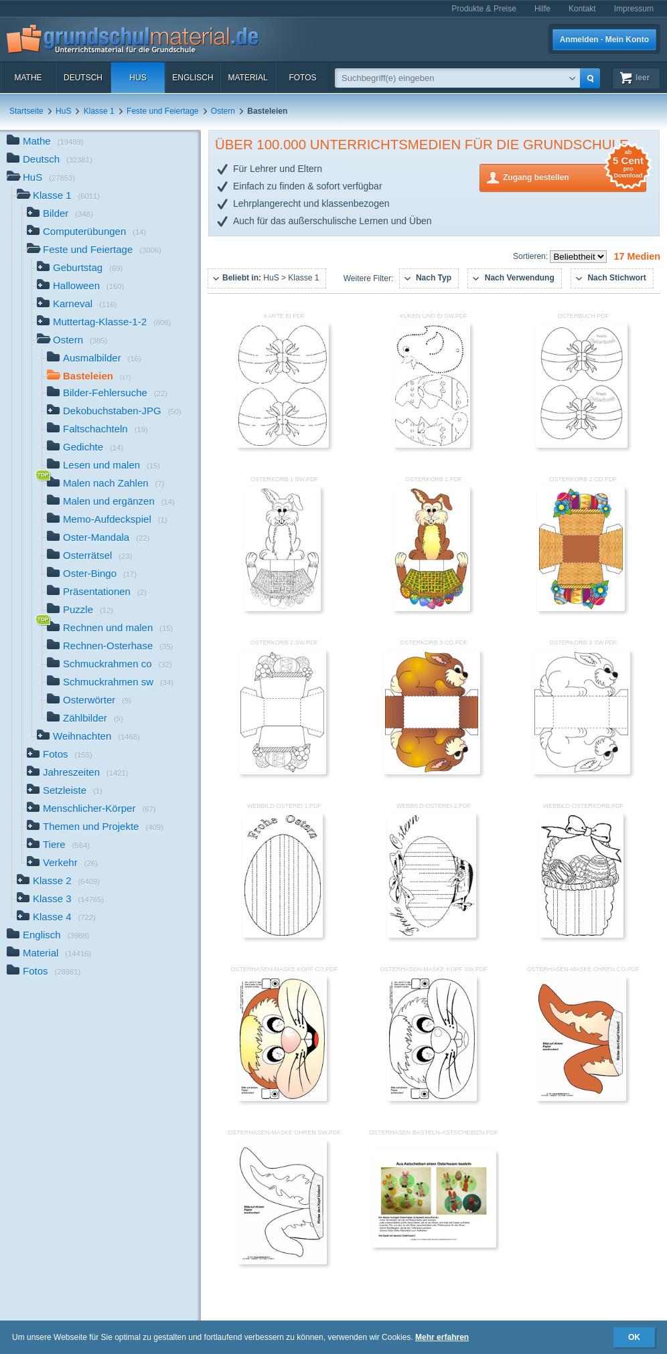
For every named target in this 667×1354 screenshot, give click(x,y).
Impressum (634, 8)
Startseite (26, 111)
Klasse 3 (60, 900)
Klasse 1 (99, 111)
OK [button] (634, 1337)
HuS (137, 77)
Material (247, 77)
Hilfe (542, 8)
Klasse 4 (56, 918)
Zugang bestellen (574, 176)
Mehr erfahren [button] (442, 1337)
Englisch (192, 77)
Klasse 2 (58, 881)
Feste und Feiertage (162, 111)
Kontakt (582, 8)
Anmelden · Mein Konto (604, 39)
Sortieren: (531, 256)
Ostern (223, 111)
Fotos (302, 77)
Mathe (28, 77)
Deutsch (83, 77)
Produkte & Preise (483, 8)
